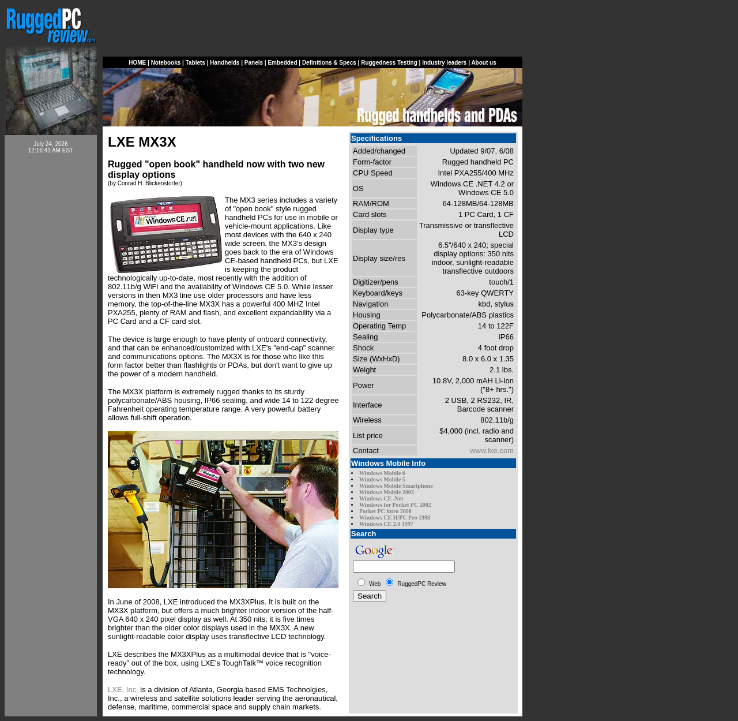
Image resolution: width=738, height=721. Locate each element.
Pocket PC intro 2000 (385, 511)
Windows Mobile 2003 (386, 492)
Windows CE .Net (381, 498)
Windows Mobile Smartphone (396, 486)
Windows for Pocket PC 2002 (395, 505)
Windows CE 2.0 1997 (386, 524)
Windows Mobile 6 (382, 473)
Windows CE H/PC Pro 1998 (394, 517)
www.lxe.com (492, 450)
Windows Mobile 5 (382, 479)
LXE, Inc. (123, 689)
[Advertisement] (51, 336)
